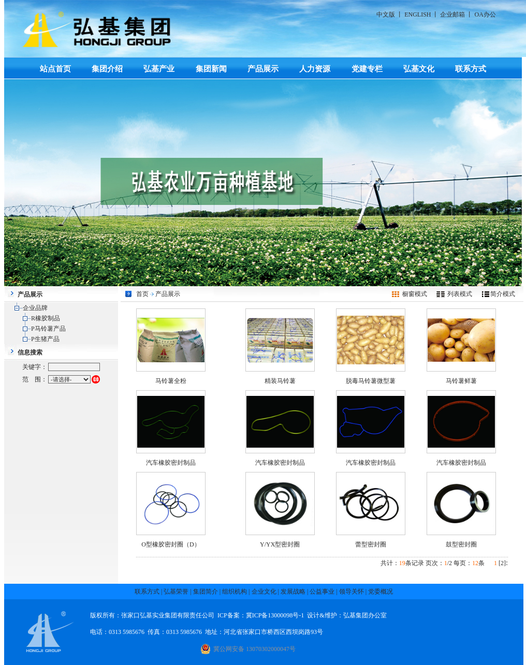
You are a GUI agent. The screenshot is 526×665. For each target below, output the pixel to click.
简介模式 (502, 294)
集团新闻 (211, 68)
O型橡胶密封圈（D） (170, 544)
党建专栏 (367, 68)
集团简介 (205, 591)
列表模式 (459, 294)
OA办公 (484, 14)
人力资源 (314, 68)
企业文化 (264, 591)
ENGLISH (417, 14)
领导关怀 (351, 591)
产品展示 (263, 68)
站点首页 (55, 68)
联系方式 (470, 68)
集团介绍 (107, 68)
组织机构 (234, 591)
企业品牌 (35, 308)
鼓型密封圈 (461, 544)
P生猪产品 (45, 339)
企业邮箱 (452, 14)
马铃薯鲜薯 (461, 381)
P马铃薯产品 (48, 328)
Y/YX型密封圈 (280, 544)
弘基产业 (158, 68)
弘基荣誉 (176, 591)
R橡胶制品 (45, 318)
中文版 (385, 14)
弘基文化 (418, 68)
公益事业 (322, 591)
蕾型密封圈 (370, 544)
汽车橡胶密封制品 (171, 462)
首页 (142, 294)
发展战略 (293, 591)
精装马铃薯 (280, 381)
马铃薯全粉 (170, 381)
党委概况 (380, 591)
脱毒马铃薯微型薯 (371, 381)
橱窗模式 (414, 294)
